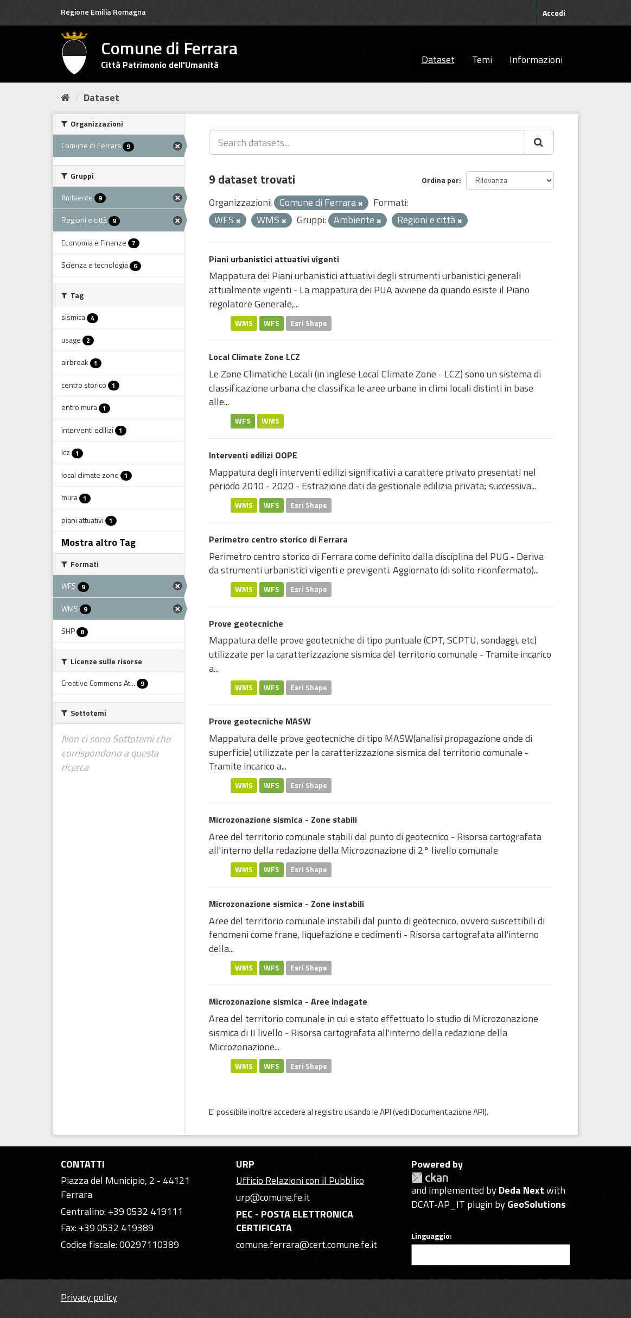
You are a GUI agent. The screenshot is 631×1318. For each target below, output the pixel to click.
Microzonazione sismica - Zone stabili (283, 819)
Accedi (554, 12)
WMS (244, 323)
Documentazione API (448, 1112)
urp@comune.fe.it (273, 1197)
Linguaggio (430, 1236)
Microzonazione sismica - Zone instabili (286, 903)
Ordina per (440, 180)
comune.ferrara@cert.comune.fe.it (306, 1244)
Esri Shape (308, 323)
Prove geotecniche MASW (260, 721)
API (385, 1112)
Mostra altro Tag (98, 542)
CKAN (429, 1177)
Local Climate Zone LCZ (254, 356)
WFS (271, 323)
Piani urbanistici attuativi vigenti (274, 259)
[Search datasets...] (367, 142)
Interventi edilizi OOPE (253, 455)
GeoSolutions (536, 1204)
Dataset (438, 59)
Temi (482, 59)
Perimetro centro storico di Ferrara (278, 539)
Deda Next (521, 1190)
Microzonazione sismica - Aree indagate (288, 1001)
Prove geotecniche (246, 623)
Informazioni (536, 59)
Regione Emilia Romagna (103, 11)
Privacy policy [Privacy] (89, 1297)
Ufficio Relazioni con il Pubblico (300, 1180)
